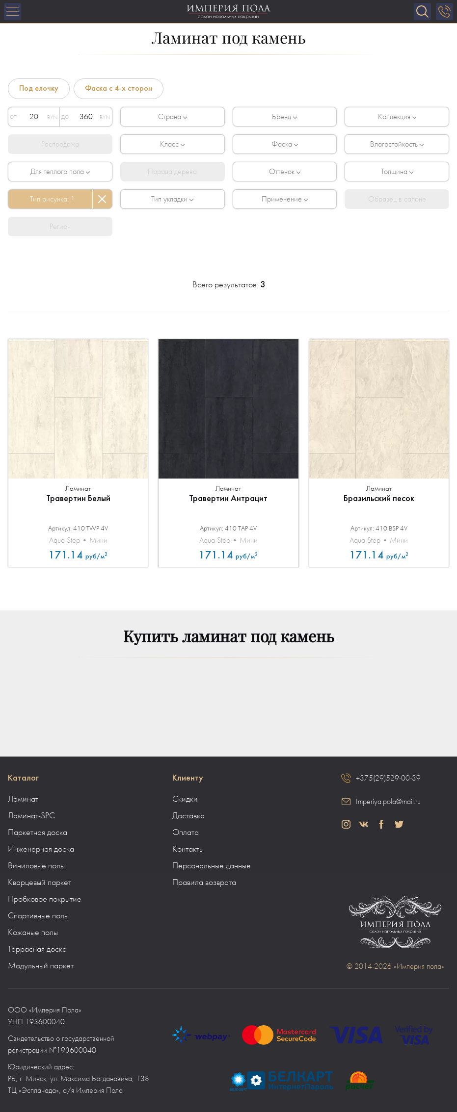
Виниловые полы (36, 866)
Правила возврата (204, 882)
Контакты (188, 849)
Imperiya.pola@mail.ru (388, 801)
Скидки (185, 799)
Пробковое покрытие (44, 899)
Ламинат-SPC (31, 816)
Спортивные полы (38, 916)
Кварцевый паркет (39, 882)
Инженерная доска (41, 849)
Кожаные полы (33, 932)
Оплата (185, 832)
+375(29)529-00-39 (388, 778)
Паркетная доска (37, 832)
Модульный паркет (41, 966)
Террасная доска (37, 949)
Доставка (188, 816)
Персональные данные (211, 866)
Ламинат (23, 799)
